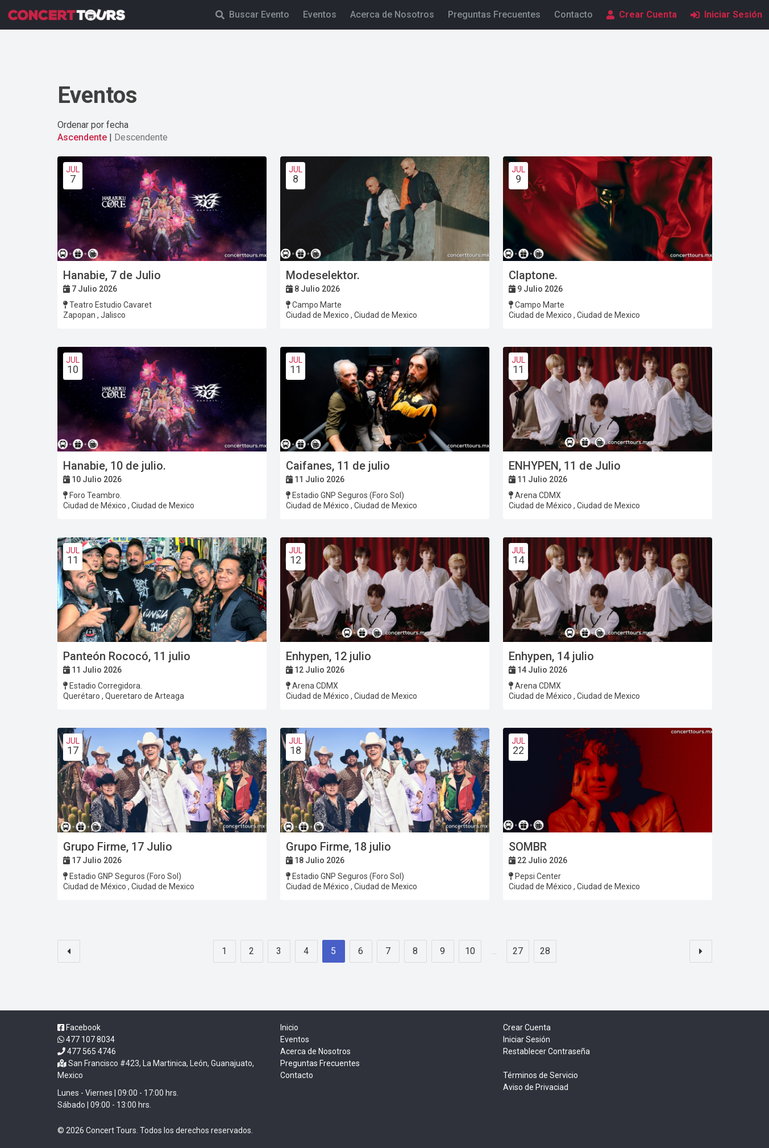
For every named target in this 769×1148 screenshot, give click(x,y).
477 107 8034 (90, 1039)
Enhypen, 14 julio (551, 656)
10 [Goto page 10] (470, 951)
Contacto (573, 14)
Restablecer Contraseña (546, 1051)
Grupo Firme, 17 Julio (117, 846)
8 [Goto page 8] (415, 951)
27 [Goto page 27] (518, 951)
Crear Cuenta (641, 14)
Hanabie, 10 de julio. (114, 466)
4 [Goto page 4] (306, 951)
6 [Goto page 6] (360, 951)
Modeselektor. (323, 275)
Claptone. (533, 275)
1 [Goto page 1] (224, 951)
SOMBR (528, 846)
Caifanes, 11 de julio (338, 466)
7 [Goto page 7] (387, 951)
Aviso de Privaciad (535, 1087)
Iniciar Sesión (726, 14)
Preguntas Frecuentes (494, 14)
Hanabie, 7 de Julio (112, 275)
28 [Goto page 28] (545, 951)
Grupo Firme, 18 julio (338, 846)
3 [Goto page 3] (278, 951)
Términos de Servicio (540, 1075)
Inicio (289, 1027)
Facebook (79, 1027)
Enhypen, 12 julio (328, 656)
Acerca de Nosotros (392, 14)
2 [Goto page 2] (251, 951)
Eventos (319, 14)
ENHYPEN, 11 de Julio (565, 466)
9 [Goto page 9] (442, 951)
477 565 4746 (91, 1051)
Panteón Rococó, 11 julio (126, 656)
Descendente (141, 137)
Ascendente (82, 137)
